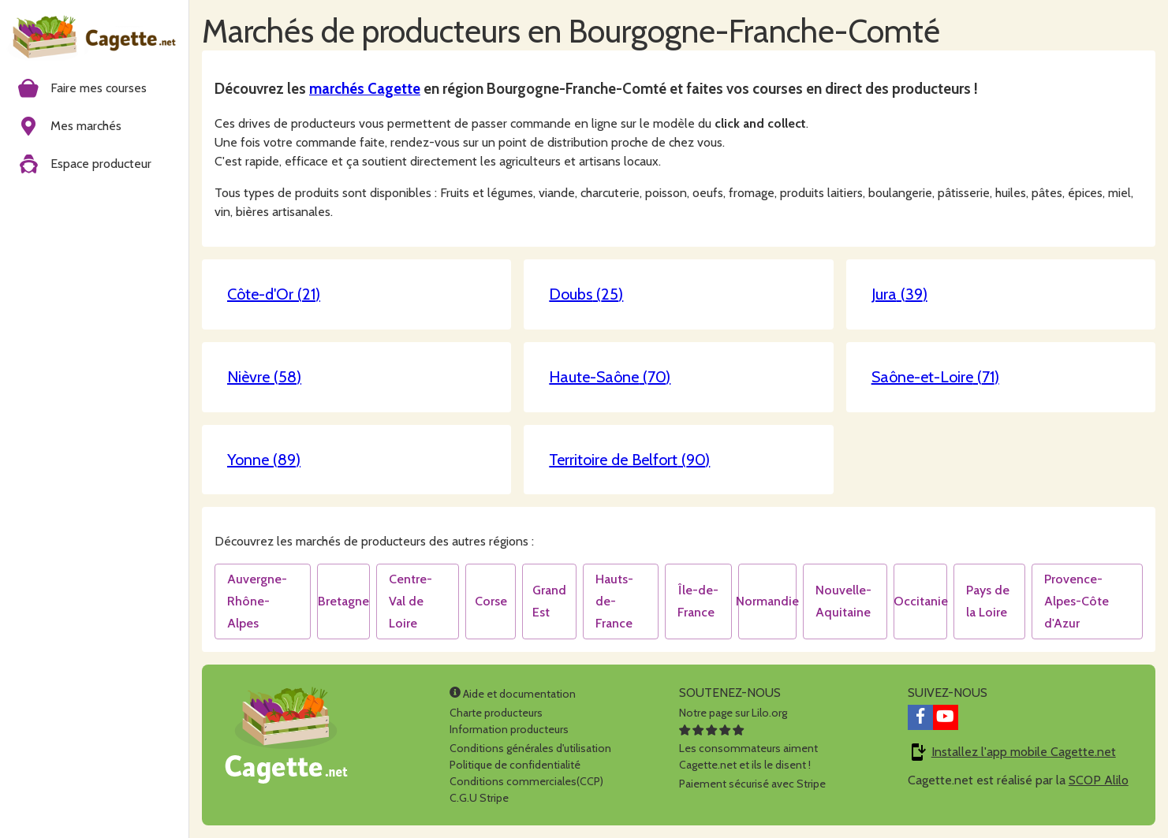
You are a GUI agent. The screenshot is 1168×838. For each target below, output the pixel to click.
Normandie (767, 601)
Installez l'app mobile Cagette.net (1023, 751)
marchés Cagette (364, 89)
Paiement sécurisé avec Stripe (752, 784)
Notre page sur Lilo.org (733, 713)
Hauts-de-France (614, 601)
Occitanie (921, 601)
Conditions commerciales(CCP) (526, 781)
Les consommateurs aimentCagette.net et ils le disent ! (748, 748)
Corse (491, 601)
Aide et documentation (513, 694)
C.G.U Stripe (479, 798)
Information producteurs (509, 729)
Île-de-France (697, 601)
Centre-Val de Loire (410, 601)
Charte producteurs (496, 713)
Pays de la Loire (987, 601)
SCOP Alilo (1099, 780)
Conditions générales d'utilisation (530, 748)
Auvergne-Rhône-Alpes (257, 601)
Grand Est (549, 601)
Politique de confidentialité (515, 765)
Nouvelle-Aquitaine (843, 601)
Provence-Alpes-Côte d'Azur (1076, 601)
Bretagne (343, 601)
